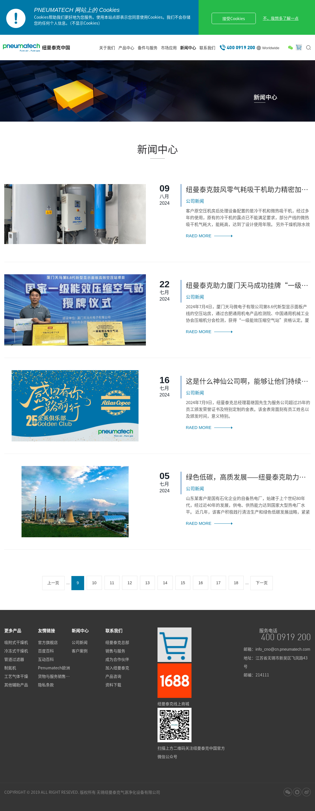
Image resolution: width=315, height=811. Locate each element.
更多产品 (12, 630)
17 (218, 583)
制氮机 (10, 668)
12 (129, 583)
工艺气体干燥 (16, 676)
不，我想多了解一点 (281, 18)
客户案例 (80, 651)
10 (94, 583)
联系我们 (207, 47)
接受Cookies (234, 18)
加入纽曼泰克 (117, 668)
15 (183, 583)
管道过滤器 (14, 659)
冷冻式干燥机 (16, 651)
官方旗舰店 (48, 642)
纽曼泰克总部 (117, 642)
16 (201, 583)
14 (165, 583)
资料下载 (113, 685)
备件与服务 (148, 47)
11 (112, 583)
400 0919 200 (241, 47)
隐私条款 (46, 685)
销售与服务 (115, 651)
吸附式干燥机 (16, 642)
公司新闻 (80, 642)
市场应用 (169, 47)
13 (147, 583)
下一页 (262, 583)
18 (236, 583)
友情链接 (46, 630)
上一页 (53, 583)
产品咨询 (113, 676)
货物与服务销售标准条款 (55, 676)
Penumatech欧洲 (54, 668)
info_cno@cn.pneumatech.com (283, 649)
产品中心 (126, 47)
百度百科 (46, 651)
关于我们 (107, 47)
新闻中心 (188, 47)
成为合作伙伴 (117, 659)
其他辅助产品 (16, 685)
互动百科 (46, 659)
